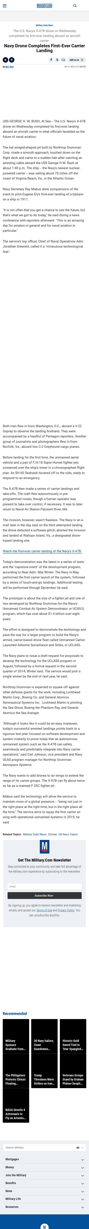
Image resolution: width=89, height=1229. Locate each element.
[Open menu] (4, 5)
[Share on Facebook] (51, 60)
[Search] (75, 6)
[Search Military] (38, 1147)
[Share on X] (57, 60)
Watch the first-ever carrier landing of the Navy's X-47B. (42, 551)
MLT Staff (9, 67)
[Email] (63, 60)
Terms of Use (44, 910)
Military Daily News (44, 25)
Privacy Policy (66, 910)
